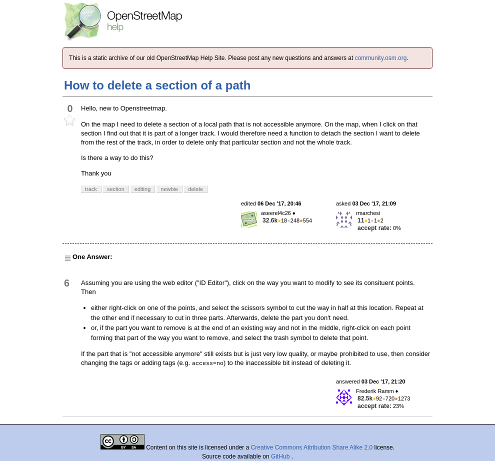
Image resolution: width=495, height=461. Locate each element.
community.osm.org (381, 58)
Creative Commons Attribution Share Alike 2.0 (311, 447)
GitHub (281, 456)
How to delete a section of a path (157, 85)
